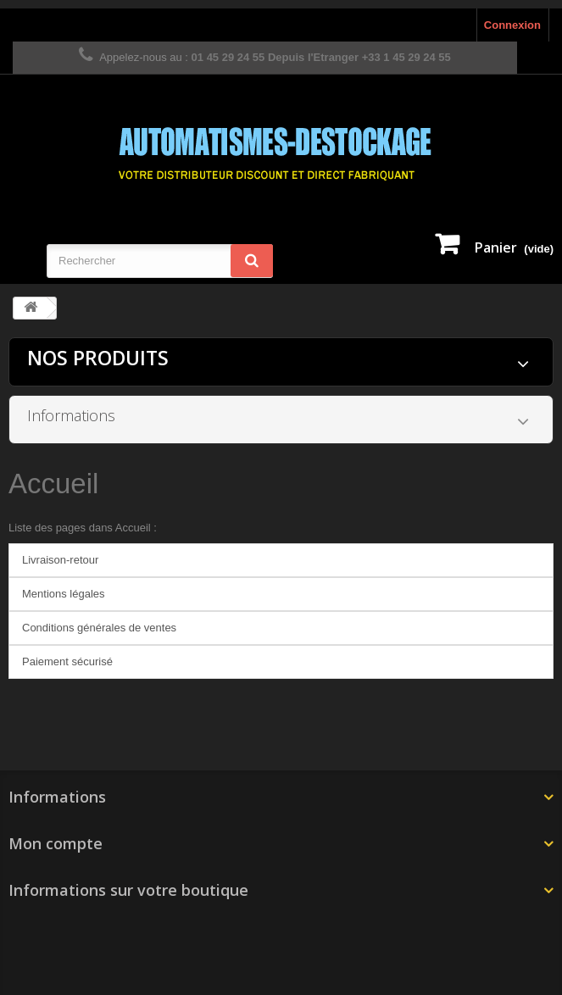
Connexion (512, 25)
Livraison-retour (60, 559)
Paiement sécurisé (67, 661)
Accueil (53, 483)
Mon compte (55, 843)
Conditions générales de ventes (99, 627)
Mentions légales (63, 593)
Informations (71, 415)
